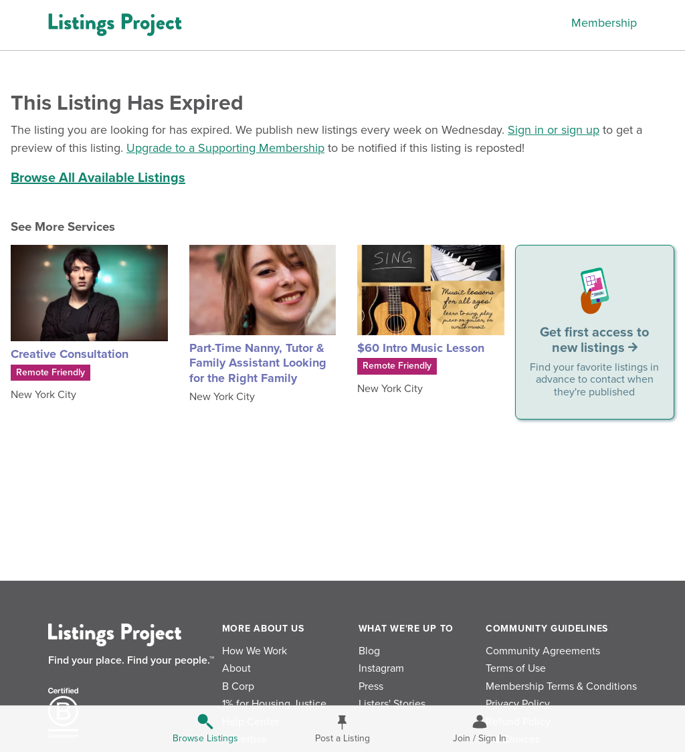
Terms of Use (516, 668)
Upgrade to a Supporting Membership (225, 147)
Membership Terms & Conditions (561, 686)
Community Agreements (543, 651)
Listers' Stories (392, 704)
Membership (604, 22)
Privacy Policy (518, 704)
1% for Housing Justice (274, 704)
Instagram (381, 668)
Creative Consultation (69, 354)
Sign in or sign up (553, 129)
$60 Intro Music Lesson (420, 348)
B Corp (238, 686)
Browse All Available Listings (98, 178)
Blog (369, 651)
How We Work (254, 651)
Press (371, 686)
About (236, 668)
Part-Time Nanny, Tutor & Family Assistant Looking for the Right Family (257, 363)
